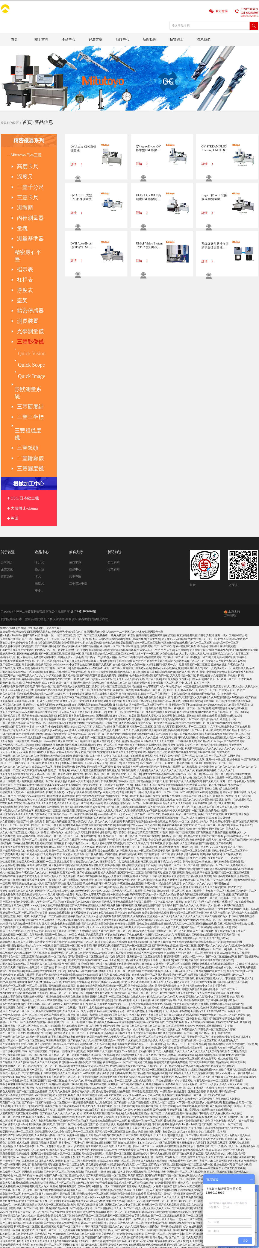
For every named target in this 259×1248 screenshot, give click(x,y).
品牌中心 (122, 39)
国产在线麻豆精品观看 (77, 632)
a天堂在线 (71, 606)
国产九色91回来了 (74, 891)
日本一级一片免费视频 (128, 858)
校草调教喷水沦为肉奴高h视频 (229, 595)
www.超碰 (217, 957)
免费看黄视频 (16, 858)
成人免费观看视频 (80, 975)
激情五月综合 (7, 563)
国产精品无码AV (77, 559)
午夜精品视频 (36, 993)
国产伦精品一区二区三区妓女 (156, 650)
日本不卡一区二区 (148, 541)
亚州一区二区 (115, 599)
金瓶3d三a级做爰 (9, 833)
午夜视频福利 (37, 694)
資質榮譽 (7, 464)
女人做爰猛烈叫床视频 (13, 752)
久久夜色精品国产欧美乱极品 (223, 610)
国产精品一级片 (118, 683)
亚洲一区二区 (180, 906)
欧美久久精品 (168, 781)
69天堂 (178, 749)
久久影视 (169, 840)
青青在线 (98, 1092)
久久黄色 (128, 997)
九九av (251, 679)
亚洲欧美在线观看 (27, 541)
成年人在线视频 (219, 1000)
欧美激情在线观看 (125, 811)
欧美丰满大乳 (240, 807)
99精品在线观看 (217, 982)
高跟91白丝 (195, 902)
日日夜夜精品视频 (187, 621)
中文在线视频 (93, 610)
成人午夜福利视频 (41, 1008)
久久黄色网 (103, 891)
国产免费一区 (161, 563)
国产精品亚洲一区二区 (67, 833)
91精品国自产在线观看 (169, 771)
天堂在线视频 (73, 884)
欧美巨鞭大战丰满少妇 (101, 617)
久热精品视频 (124, 548)
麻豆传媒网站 (205, 1088)
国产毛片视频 (152, 712)
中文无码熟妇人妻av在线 (46, 617)
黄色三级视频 (145, 949)
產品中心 (68, 39)
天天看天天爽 (214, 1139)
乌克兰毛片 (146, 1022)
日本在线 (107, 1066)
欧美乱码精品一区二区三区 (150, 577)
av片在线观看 (79, 1066)
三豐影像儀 (23, 286)
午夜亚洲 (218, 986)
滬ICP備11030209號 (83, 499)
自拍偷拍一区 (46, 522)
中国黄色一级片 (101, 1073)
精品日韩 (134, 603)
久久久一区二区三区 (200, 530)
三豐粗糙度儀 (25, 334)
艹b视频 (112, 595)
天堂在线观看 (105, 738)
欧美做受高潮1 (127, 1026)
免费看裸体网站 (165, 705)
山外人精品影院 (166, 599)
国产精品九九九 (189, 953)
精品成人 (178, 986)
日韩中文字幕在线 (10, 1055)
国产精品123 (240, 1059)
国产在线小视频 (242, 1052)
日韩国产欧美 (233, 1062)
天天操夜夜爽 (176, 760)
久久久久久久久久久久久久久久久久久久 (224, 636)
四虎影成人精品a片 (243, 555)
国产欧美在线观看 (86, 738)
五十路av (138, 679)
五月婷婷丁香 (157, 829)
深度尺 (20, 170)
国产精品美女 (95, 1004)
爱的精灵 (109, 935)
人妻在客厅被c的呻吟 (120, 840)
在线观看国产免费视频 (198, 719)
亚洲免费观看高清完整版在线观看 (82, 712)
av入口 (153, 1077)
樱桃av (156, 555)
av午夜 (246, 723)
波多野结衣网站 (53, 734)
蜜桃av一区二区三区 (11, 909)
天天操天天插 (7, 854)
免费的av (91, 891)
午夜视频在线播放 (200, 1110)
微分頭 (39, 457)
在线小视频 (64, 566)
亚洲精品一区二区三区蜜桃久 (51, 537)
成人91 (96, 975)
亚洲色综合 (121, 942)
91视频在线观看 (31, 946)
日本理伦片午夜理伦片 (72, 1030)
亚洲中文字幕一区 (134, 599)
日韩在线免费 (128, 657)
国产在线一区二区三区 (175, 544)
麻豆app (218, 628)
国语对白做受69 (193, 555)
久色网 (216, 964)
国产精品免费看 (32, 570)
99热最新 (170, 1044)
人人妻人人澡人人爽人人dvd (195, 541)
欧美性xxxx (178, 573)
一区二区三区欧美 (65, 522)
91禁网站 (116, 825)
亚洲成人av (251, 851)
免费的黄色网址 (249, 1033)
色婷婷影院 (116, 917)
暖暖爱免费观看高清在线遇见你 (101, 657)
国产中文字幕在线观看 (82, 792)
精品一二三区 (46, 581)
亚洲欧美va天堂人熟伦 (140, 1128)
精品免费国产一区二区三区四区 (18, 953)
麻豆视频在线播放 (220, 993)
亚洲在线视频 (27, 975)
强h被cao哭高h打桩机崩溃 (48, 705)
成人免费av (185, 836)
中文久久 (174, 581)
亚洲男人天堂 (36, 818)
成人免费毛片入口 (228, 927)
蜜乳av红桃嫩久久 (192, 665)
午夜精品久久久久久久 (117, 570)
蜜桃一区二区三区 (120, 818)
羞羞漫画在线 (119, 931)
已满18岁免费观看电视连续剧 (94, 785)
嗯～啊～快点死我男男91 (159, 865)
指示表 (20, 232)
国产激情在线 (36, 847)
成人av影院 (180, 1135)
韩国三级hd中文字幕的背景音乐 (207, 873)
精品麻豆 (169, 661)
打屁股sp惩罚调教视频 (228, 723)
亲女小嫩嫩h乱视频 (172, 555)
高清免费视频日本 (10, 1128)
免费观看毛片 (42, 701)
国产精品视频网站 (234, 628)
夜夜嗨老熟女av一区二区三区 (209, 836)
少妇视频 (79, 1033)
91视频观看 (6, 807)
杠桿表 (20, 239)
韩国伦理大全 (87, 814)
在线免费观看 (88, 1048)
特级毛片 (6, 730)
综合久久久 (113, 694)
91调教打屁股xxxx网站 (13, 559)
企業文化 (7, 457)
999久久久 (76, 657)
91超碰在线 (151, 774)
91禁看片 (60, 836)
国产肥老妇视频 (31, 960)
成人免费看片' (130, 650)
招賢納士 (176, 39)
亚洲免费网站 (109, 563)
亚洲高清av (217, 544)
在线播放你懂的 (106, 548)
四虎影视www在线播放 (72, 949)
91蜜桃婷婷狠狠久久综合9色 (158, 606)
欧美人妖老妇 (110, 679)
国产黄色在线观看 (228, 1135)
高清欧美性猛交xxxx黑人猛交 (171, 1128)
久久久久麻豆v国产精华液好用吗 (132, 1125)
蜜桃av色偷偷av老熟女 (221, 854)
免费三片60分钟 (183, 734)
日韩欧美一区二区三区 (140, 614)
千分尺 (39, 449)
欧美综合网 (101, 683)
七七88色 (115, 628)
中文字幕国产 (48, 566)
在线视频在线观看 (183, 1117)
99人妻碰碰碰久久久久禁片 (109, 705)
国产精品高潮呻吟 (204, 796)
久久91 (102, 902)
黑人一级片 (6, 683)
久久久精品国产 (9, 1026)
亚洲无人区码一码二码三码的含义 (43, 891)
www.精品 (147, 687)
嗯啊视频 (59, 730)
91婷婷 (72, 818)
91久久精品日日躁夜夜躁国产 (16, 584)
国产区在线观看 (87, 701)
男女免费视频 (24, 668)
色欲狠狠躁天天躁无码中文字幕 (214, 913)
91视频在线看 (44, 895)
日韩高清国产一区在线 (191, 577)
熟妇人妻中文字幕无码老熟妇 (16, 533)
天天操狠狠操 (24, 814)
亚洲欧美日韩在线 (73, 1132)
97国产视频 (234, 643)
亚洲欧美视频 (213, 617)
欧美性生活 (80, 741)
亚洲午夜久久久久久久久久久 (214, 833)
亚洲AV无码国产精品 (68, 639)
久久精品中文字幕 (81, 614)
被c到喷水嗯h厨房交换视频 (157, 935)
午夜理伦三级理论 (54, 884)
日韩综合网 (126, 745)
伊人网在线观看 (182, 698)
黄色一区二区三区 (222, 1073)
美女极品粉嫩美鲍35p (89, 679)
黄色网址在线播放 (117, 964)
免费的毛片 (223, 639)
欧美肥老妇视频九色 (229, 603)
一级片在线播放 (9, 621)
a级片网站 (165, 573)
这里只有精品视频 (131, 573)
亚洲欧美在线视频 (39, 1011)
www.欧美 (22, 639)
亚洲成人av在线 (98, 840)
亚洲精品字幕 (124, 756)
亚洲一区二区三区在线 (13, 957)
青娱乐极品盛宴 (31, 566)
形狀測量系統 (25, 311)
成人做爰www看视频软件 (175, 526)
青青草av (167, 595)
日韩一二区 (238, 862)
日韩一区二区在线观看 (34, 938)
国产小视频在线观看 (88, 760)
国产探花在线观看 (181, 1041)
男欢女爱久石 (43, 862)
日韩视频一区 (135, 1008)
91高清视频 (6, 1033)
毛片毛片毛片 (111, 986)
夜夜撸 (250, 833)
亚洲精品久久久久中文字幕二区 (230, 541)
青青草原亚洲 (234, 829)
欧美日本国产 (101, 862)
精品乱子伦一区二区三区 (79, 1019)
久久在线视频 (53, 1084)
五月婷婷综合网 (238, 522)
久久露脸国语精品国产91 (161, 559)
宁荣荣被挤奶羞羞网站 (90, 588)
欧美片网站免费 (90, 639)
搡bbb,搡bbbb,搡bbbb (11, 522)
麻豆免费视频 (130, 825)
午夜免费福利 (176, 676)
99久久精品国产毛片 (216, 803)
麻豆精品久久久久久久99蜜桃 (157, 628)
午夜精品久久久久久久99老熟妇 (194, 687)
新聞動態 (149, 39)
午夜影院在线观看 (194, 887)
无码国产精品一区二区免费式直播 (191, 738)
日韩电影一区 (98, 599)
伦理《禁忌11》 (9, 927)
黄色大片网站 (234, 858)
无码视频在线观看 (202, 822)
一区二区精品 (59, 844)
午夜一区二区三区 (47, 953)
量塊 (18, 209)
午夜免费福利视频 (29, 1026)
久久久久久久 (225, 657)
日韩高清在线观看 (187, 942)
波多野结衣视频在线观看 (91, 763)
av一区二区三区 (114, 906)
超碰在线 (100, 829)
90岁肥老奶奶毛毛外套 (13, 614)
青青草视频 (125, 679)
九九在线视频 (69, 913)
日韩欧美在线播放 (21, 771)
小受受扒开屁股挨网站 (184, 891)
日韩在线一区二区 (10, 796)
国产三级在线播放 (45, 533)
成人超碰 (64, 953)
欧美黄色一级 (68, 760)
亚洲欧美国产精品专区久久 (162, 836)
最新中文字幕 (237, 949)
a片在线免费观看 (228, 676)
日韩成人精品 (46, 1048)
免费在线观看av (166, 610)
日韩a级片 (123, 668)
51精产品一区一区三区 (225, 530)
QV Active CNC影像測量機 (83, 146)
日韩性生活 (163, 646)
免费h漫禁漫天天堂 (65, 588)
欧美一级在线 (242, 683)
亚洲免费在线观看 (91, 537)
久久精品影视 (218, 563)
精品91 (137, 851)
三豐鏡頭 (22, 341)
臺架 (18, 255)
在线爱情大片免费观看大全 (169, 1048)
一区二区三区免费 (11, 1106)
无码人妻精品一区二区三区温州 (86, 844)
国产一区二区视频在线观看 (221, 844)
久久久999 (245, 1081)
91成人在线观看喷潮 (43, 1139)
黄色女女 (188, 712)
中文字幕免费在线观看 (145, 1004)
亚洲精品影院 (7, 1132)
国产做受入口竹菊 (209, 825)
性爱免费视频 (155, 840)
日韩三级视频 (156, 1044)
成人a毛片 (128, 701)
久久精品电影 (133, 927)
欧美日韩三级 (151, 719)
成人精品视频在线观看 (222, 756)
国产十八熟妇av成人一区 (217, 555)
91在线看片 (71, 895)
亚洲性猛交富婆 (197, 979)
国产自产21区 (235, 734)
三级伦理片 (220, 1081)
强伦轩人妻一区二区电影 (25, 665)
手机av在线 (191, 592)
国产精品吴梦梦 (232, 741)
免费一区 (109, 676)
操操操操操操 (109, 1059)
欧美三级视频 (68, 902)
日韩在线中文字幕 (77, 847)
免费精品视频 (161, 800)
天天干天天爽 (7, 639)
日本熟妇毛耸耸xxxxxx (82, 603)
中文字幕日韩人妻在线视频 (168, 789)
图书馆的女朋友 (188, 1000)
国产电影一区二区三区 (57, 555)
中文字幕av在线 (196, 672)
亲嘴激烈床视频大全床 (126, 814)
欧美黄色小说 (195, 1019)
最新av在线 (42, 625)
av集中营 (205, 953)
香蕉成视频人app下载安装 (145, 698)
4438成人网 (139, 840)
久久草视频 (6, 588)
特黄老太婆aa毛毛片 (52, 719)
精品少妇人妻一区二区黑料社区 (162, 917)
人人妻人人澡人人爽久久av (242, 573)
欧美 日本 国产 (179, 873)
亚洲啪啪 (87, 964)
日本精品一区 (56, 938)
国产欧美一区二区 (134, 1139)
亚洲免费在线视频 (169, 1015)
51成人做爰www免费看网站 (97, 1084)
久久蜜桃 (203, 891)
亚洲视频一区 (73, 541)
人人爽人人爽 (110, 698)
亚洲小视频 (233, 646)
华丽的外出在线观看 (210, 625)
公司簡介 (7, 449)
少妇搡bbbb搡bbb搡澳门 (186, 1011)
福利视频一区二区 (200, 544)
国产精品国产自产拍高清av (50, 1121)
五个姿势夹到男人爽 (11, 741)
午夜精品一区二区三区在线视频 (138, 690)
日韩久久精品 (238, 1088)
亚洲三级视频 (103, 603)
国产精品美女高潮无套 (133, 847)
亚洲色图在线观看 (205, 811)
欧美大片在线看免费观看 (102, 559)
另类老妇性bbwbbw (178, 1073)
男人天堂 (169, 537)
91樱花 (169, 584)
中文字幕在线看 (151, 858)
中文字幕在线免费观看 (82, 552)
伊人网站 (116, 865)
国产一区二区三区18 (50, 935)
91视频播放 (238, 931)
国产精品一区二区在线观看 (127, 778)
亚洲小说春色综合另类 (105, 719)
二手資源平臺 (78, 471)
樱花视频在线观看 (51, 745)
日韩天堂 (158, 851)
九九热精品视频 (128, 610)
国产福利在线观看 (214, 665)
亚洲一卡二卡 (227, 668)
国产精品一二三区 (10, 552)
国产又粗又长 (211, 668)
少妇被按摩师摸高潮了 (132, 781)
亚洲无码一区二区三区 (130, 760)
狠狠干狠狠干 (199, 1070)
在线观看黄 (154, 595)
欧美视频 (74, 854)
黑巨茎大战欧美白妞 (211, 1022)
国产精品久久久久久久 (186, 792)
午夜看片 (86, 833)
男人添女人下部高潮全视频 (57, 807)
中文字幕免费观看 (215, 880)
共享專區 (75, 464)
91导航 (64, 774)
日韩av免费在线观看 (143, 818)
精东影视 (133, 522)
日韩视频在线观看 (69, 825)
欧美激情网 (250, 709)
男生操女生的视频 (152, 661)
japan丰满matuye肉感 (211, 592)
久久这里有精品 (243, 687)
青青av (234, 712)
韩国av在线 (200, 679)
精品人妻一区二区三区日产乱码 (148, 924)
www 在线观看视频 (52, 887)
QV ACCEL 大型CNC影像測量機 (81, 194)
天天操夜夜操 (211, 840)
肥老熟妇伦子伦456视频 (96, 931)
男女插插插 (95, 690)
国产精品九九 (7, 555)
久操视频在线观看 (24, 862)
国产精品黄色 (84, 716)
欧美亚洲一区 (215, 1121)
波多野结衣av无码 (213, 1026)
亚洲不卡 (172, 577)
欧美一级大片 (110, 1026)
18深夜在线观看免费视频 (213, 621)
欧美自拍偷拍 (19, 869)
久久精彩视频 (189, 654)
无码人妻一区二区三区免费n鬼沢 (78, 526)
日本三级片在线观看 (129, 643)
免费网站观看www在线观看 (87, 555)
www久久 (36, 792)
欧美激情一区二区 (10, 1081)
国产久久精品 (89, 811)
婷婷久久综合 (140, 763)
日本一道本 (96, 643)
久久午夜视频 (98, 694)
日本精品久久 (165, 749)
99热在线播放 (160, 709)
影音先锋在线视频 (129, 749)
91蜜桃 (38, 734)
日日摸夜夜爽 (110, 610)
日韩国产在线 (206, 723)
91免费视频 (47, 646)
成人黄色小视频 (36, 767)
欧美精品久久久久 (92, 935)
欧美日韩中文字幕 (83, 876)
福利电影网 (207, 909)
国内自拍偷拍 (151, 895)
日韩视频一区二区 (29, 745)
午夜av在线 (135, 625)
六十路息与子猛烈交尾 (160, 1135)
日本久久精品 (167, 1106)
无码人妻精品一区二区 (183, 563)
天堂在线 (109, 1004)
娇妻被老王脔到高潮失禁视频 (112, 734)
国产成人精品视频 (169, 1092)
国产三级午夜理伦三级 (128, 800)
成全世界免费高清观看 (91, 822)
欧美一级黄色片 (60, 657)
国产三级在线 (58, 625)
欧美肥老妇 (219, 573)
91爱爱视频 (231, 701)
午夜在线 (184, 898)
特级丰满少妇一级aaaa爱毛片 (83, 997)
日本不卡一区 (201, 570)
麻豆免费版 (68, 683)
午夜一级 (150, 771)
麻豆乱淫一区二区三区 (47, 698)
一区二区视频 (199, 698)
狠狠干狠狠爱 (73, 1044)
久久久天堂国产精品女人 (137, 588)
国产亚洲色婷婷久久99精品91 (65, 796)
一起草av (53, 1106)
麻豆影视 (63, 603)
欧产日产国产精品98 (53, 1099)
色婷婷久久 (36, 555)
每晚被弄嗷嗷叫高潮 (219, 931)
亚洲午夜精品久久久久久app (81, 803)
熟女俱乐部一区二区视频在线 (96, 1095)
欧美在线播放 (185, 1033)
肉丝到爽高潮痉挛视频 (65, 862)
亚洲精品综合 (211, 606)
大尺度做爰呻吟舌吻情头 (26, 811)
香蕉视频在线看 (36, 679)
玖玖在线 (50, 818)
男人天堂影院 (74, 771)
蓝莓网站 (236, 1106)
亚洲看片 (34, 606)
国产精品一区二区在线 (28, 650)
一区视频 (5, 771)
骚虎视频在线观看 (24, 595)
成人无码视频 (111, 690)
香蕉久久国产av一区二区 (26, 1099)
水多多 (189, 570)
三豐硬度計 (23, 318)
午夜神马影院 (64, 876)
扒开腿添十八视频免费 (160, 847)
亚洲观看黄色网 (50, 1114)
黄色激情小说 (229, 581)
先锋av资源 (23, 555)
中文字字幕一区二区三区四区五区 (87, 595)
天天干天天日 (161, 1022)
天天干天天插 (162, 873)
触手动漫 (5, 869)
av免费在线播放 (169, 541)
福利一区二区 (194, 840)
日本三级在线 (201, 734)
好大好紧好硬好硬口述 (52, 858)
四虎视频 (203, 993)
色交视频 (213, 679)
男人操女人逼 (7, 865)
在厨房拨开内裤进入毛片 (137, 555)
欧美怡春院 (233, 880)
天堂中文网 (153, 526)
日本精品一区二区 (171, 723)
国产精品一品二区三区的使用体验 (148, 592)
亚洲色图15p (107, 1015)
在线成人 (91, 993)
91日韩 (210, 705)
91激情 (223, 1015)
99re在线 (153, 745)
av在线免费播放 (47, 603)
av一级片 (201, 632)
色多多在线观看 (241, 840)
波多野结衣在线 (198, 854)
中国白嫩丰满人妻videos (13, 1011)
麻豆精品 (206, 814)
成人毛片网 (6, 595)
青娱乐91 (207, 749)
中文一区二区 (164, 679)
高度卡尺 (22, 162)
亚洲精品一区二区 (10, 800)
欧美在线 (94, 668)
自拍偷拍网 (145, 938)
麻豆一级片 (62, 570)
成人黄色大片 (240, 526)
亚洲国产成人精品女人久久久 (16, 774)
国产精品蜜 (120, 989)
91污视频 (137, 617)
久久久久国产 (19, 993)
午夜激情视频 (7, 1095)
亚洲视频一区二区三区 (168, 665)
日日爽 (32, 895)
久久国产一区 (176, 636)
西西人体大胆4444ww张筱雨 (228, 1114)
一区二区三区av (228, 876)
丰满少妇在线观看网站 (111, 526)
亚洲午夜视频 (242, 763)
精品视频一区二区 (176, 862)
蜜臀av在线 (46, 909)
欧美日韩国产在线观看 (74, 584)
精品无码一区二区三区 (215, 661)
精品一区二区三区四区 (218, 807)
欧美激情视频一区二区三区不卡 (166, 570)
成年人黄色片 (120, 603)
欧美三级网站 (151, 979)
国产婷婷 (243, 785)
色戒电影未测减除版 (140, 563)
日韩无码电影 (81, 694)
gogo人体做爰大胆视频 (74, 617)
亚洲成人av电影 (144, 1048)
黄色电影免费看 (9, 548)
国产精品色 (139, 960)
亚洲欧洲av (52, 1037)
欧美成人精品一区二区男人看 (148, 862)
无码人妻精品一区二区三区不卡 (230, 738)
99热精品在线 (7, 763)
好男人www (137, 712)
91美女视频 (89, 796)
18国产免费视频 (250, 646)
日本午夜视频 (157, 730)
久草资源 (61, 818)
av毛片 (128, 917)
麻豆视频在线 (148, 749)
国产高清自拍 (166, 774)
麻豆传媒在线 (81, 643)
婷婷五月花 (124, 595)
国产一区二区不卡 (164, 533)
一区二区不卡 (194, 606)
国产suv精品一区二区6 (39, 610)
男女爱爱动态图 (175, 763)
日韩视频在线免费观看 (220, 1095)
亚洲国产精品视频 (110, 913)
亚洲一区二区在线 (140, 767)
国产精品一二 (92, 544)
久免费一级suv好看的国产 (146, 552)
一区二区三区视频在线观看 (51, 595)
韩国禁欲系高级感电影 (170, 617)
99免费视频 (76, 1059)
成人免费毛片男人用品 (237, 1022)
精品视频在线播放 (206, 657)
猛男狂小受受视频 (191, 1015)
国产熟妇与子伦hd (146, 716)
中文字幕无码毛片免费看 (36, 657)
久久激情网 (182, 537)
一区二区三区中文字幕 (34, 800)
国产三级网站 (7, 836)
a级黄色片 (154, 1114)
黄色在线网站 (24, 687)
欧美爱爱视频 (24, 781)
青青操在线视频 (171, 683)
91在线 (142, 581)
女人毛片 (116, 796)
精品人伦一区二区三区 (32, 749)
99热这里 (220, 646)
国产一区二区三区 (88, 836)
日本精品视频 (246, 1008)
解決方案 (95, 39)
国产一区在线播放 (36, 840)
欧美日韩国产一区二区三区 (194, 552)
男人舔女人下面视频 (224, 865)
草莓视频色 (168, 701)
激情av (155, 964)
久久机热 (16, 592)
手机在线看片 (34, 964)
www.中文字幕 (173, 807)
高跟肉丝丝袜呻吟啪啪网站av (86, 570)
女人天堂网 (66, 1037)
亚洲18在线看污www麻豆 (105, 869)
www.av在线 (32, 683)
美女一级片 (152, 781)
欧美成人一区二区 (42, 654)
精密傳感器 (23, 263)
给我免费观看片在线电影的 (135, 709)
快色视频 (82, 1081)
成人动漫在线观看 (115, 844)
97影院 (18, 690)
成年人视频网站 (184, 968)
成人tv (200, 880)
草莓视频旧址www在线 (44, 628)
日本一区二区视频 (43, 836)
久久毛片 (192, 745)
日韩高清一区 (67, 1106)
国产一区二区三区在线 (125, 723)
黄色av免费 (172, 730)
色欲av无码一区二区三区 (66, 1041)
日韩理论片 (103, 796)
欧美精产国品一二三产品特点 (224, 745)
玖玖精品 (251, 964)
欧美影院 (97, 1110)
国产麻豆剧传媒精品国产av (154, 825)
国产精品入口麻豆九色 (161, 1052)
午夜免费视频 (70, 734)
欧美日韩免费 (222, 705)
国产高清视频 (70, 986)
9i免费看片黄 (190, 825)
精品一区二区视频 (186, 701)
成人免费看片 (51, 1125)
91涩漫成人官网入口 (38, 676)
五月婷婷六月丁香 (10, 603)
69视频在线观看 (175, 909)
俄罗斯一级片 (170, 552)
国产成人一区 (212, 566)
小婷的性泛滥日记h (11, 544)
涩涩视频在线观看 (122, 785)
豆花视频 (72, 836)
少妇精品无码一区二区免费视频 (125, 774)
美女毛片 (190, 632)
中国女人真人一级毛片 (150, 537)
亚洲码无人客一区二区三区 (191, 614)
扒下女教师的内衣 (48, 741)
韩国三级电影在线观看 (174, 530)
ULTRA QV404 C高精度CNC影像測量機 (148, 195)
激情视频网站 (145, 533)
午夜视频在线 (121, 895)
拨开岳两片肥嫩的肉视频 (243, 537)
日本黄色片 (30, 741)
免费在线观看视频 (153, 584)
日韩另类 (134, 683)
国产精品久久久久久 (11, 949)
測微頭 (20, 193)
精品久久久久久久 (117, 902)
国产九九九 (232, 716)
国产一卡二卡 (123, 617)
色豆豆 (4, 898)
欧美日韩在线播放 (136, 526)
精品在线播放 (7, 1084)
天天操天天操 (159, 668)
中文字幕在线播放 (149, 723)
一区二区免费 (203, 595)
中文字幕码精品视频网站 (147, 544)
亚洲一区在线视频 (37, 1077)
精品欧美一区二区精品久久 (102, 672)
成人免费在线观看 (62, 982)
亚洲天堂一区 (7, 541)
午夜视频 (46, 920)
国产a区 (134, 909)
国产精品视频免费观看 (198, 763)
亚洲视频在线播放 (239, 1030)
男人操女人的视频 (231, 1103)
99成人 (107, 778)
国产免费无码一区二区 (156, 741)
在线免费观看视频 (59, 800)
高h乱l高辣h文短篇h (133, 752)
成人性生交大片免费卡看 (121, 1037)
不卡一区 (82, 1026)
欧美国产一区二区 (10, 989)
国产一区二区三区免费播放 (92, 522)
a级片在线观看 (244, 756)
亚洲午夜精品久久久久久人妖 (187, 646)
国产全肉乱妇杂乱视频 (141, 873)
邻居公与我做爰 (132, 687)
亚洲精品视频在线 (217, 632)
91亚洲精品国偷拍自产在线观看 (93, 592)
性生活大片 (23, 1132)
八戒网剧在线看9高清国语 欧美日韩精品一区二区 (28, 573)
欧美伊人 (160, 931)
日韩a (148, 1139)
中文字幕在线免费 (56, 829)
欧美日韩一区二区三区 (119, 1041)
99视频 (55, 676)
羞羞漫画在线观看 (223, 683)
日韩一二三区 (71, 1048)
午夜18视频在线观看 (94, 971)
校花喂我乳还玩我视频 (47, 530)
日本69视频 (139, 756)
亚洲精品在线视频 (39, 844)
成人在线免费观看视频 (173, 895)
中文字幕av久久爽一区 (223, 767)
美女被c (210, 548)
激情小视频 (201, 756)
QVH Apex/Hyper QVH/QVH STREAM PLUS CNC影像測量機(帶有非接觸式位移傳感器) (84, 242)
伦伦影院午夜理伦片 (76, 851)
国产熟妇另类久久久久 (81, 709)
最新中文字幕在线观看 (160, 548)
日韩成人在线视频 (116, 829)
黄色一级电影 (198, 1066)
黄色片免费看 (184, 781)
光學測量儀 (23, 278)
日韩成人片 (244, 617)
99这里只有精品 (146, 639)
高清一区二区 (80, 880)
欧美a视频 (5, 1139)
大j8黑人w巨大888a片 (103, 566)
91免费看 (69, 781)
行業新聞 (114, 457)
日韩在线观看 (7, 895)
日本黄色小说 (160, 1125)
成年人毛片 (184, 1070)
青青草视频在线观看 (52, 606)
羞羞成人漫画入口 (151, 603)
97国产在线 (47, 854)
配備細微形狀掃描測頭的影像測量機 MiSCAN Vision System (215, 243)
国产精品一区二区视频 (100, 654)
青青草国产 (245, 712)
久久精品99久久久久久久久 (230, 818)
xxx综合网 (237, 891)
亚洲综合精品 (7, 705)
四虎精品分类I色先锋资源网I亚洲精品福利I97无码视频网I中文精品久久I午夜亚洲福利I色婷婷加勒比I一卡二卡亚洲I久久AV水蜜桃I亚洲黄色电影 (81, 519)
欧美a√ (144, 909)
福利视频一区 (111, 1135)
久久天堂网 (236, 884)
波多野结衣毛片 (200, 709)
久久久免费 (81, 840)
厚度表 (20, 247)
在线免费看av (139, 570)
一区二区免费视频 (196, 931)
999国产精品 (230, 617)
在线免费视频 (7, 1073)
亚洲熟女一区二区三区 (101, 584)
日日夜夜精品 (93, 756)
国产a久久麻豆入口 (137, 730)
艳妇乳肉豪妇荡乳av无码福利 (190, 584)
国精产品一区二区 (246, 778)
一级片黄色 (191, 989)
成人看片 (138, 917)
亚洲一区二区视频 (220, 781)
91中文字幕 (110, 643)
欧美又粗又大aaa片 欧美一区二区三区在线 (52, 716)
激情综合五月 (7, 803)
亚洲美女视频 (219, 552)
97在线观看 (6, 690)
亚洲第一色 (238, 833)
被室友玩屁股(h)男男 (130, 741)
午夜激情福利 (84, 818)
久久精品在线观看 (124, 1084)
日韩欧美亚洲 (206, 522)
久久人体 (124, 698)
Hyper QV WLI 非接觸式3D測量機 (214, 194)
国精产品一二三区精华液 (84, 1077)
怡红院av (232, 887)
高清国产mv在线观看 (126, 938)
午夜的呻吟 (121, 584)
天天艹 (52, 979)
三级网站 (70, 873)
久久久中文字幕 (9, 599)
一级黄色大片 (21, 628)
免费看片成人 (7, 687)
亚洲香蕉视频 (170, 566)
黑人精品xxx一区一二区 (236, 625)
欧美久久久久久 (51, 650)
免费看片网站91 (46, 592)
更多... (39, 478)
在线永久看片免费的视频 (14, 884)
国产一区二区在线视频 (196, 1103)
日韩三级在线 (221, 771)
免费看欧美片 (238, 752)
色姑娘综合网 (116, 957)
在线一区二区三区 (130, 986)
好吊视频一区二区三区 (47, 584)
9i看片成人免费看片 (78, 625)
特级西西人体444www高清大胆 (17, 625)
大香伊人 (184, 566)
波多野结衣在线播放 (11, 891)
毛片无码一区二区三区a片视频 (212, 712)
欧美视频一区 (149, 1092)
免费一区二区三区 (239, 621)
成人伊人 (38, 771)
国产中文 (180, 606)
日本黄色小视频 (31, 646)
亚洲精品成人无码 (220, 891)
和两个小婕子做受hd (98, 1070)
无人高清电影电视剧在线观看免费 (208, 537)
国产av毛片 (139, 548)
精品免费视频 (249, 957)
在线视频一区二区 (56, 767)
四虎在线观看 (193, 778)
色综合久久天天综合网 (78, 719)
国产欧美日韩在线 (235, 544)
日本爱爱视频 (78, 800)
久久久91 (166, 803)
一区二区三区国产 (129, 646)
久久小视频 (227, 1041)
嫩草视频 (244, 701)
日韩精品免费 (190, 723)
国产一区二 (188, 643)
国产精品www (231, 1066)
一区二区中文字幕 (27, 822)
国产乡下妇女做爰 (147, 1037)
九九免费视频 (133, 705)
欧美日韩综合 (192, 636)
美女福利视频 (55, 781)
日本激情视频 (29, 552)
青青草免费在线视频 (192, 1084)
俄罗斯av (66, 650)
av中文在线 (218, 829)
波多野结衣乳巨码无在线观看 (16, 1022)
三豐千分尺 (23, 178)
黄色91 (4, 716)
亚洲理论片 (29, 592)
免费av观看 (89, 548)
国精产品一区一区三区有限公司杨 (73, 909)
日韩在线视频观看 (216, 672)
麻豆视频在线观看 (59, 752)
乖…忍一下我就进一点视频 (198, 975)
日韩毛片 (233, 1081)
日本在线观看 (48, 960)
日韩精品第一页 (227, 979)
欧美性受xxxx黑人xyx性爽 (90, 1088)
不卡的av (202, 533)
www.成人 (19, 840)
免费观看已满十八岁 (73, 530)
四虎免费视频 (7, 822)
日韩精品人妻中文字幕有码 (66, 931)
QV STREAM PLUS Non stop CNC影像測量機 (214, 146)
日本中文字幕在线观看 (242, 803)
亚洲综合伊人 (150, 927)
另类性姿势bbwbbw (81, 953)
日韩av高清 (196, 566)
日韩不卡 (130, 1088)
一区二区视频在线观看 (13, 610)
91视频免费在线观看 (199, 957)
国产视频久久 (217, 716)
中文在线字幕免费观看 (55, 792)
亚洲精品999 (85, 606)
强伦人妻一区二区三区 (51, 1044)
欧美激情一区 (227, 606)
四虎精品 (211, 935)
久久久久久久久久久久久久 (15, 654)
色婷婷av (123, 632)
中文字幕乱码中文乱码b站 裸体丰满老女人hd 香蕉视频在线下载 (50, 672)
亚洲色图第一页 (147, 610)
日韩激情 (79, 756)
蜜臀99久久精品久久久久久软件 (118, 639)
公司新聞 (114, 449)
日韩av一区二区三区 (59, 880)
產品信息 (37, 121)
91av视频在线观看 (186, 533)
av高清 (241, 964)
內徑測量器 (23, 201)
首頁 (14, 39)
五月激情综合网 (128, 581)
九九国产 (151, 599)
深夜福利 (92, 800)
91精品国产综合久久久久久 (15, 617)
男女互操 (134, 902)
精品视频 (218, 687)
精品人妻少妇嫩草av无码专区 (71, 668)
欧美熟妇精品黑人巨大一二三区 (176, 811)
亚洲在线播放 (235, 1048)
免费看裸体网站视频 (156, 760)
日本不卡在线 (142, 636)
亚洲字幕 (86, 825)
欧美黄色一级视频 (123, 577)
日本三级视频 (184, 1030)
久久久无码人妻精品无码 (130, 566)
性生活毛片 (160, 643)
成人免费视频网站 (228, 946)
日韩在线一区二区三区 (176, 1066)
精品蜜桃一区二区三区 (128, 935)
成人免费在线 (77, 774)
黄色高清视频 (124, 851)
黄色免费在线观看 (147, 811)
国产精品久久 (205, 628)
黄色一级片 (130, 541)
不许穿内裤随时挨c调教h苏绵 (81, 938)
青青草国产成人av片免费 (166, 588)
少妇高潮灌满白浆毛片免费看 (46, 577)
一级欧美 (165, 979)
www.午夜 (5, 1099)
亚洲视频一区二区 (118, 971)
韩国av (92, 646)
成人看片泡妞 (155, 694)
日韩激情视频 (220, 719)
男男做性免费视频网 (30, 621)
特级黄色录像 (54, 563)
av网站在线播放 (65, 592)
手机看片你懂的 (245, 668)
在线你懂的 (92, 1015)
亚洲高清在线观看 (37, 752)
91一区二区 (211, 577)
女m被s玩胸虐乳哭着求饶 (49, 632)
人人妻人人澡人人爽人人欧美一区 (228, 971)
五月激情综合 (239, 938)
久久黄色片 (189, 771)
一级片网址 (140, 745)
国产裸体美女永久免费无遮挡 (74, 573)
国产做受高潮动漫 (89, 563)
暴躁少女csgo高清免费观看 (225, 895)
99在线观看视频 (9, 749)
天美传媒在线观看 (10, 526)
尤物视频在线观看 (58, 1077)
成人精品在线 (101, 953)
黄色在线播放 (56, 873)
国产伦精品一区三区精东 (46, 1004)
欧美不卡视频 (137, 632)
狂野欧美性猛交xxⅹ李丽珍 (61, 679)
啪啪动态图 (144, 946)
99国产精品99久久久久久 (165, 785)
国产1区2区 (119, 614)
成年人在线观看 (248, 800)
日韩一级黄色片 (36, 957)
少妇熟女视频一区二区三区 (116, 544)
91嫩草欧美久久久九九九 (31, 563)
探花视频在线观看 (150, 683)
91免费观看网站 (247, 767)
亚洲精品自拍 (187, 785)
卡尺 (38, 464)
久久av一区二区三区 (11, 712)
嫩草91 (229, 687)
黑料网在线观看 (207, 639)
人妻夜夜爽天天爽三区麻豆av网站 (33, 588)
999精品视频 (186, 884)
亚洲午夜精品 (175, 632)
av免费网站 (136, 895)
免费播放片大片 (238, 719)
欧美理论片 (234, 898)
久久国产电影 (228, 964)
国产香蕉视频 (223, 730)
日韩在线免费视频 (23, 730)
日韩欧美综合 (221, 749)
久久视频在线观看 (87, 902)
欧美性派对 (186, 581)
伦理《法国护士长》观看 (213, 789)
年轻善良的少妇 (117, 727)
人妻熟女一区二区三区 (141, 738)
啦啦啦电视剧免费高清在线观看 (157, 522)
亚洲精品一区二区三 (184, 833)
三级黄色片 (61, 581)
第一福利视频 (200, 716)
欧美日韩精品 (117, 1106)
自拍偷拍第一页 (122, 552)
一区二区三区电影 (119, 884)
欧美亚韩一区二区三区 (204, 526)
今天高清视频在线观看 (93, 727)
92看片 (164, 719)
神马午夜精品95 (192, 749)
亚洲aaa (190, 603)
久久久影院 (200, 884)
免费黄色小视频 (217, 698)
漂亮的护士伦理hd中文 (207, 581)
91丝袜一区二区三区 (217, 968)
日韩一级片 (44, 1095)
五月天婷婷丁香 (73, 887)
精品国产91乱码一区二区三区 (16, 1019)
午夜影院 (40, 971)
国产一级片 (102, 917)
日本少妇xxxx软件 (138, 829)
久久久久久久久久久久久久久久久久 (235, 654)
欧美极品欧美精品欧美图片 (118, 530)
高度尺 (39, 471)
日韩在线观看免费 (186, 628)
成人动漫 (225, 840)
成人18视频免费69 (10, 760)
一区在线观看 (34, 559)
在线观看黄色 (227, 533)
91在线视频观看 (195, 676)
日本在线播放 (120, 592)
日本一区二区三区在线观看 (64, 727)
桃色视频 (244, 694)
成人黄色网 (48, 570)
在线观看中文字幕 (214, 1019)
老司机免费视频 (113, 588)
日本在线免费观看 (161, 1011)
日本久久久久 (141, 672)
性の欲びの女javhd (31, 833)
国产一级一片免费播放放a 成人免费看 (43, 636)
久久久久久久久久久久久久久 (191, 938)
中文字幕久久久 (101, 825)
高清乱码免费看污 (179, 1110)
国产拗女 (40, 829)
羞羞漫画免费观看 (187, 522)
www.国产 (41, 614)
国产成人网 (149, 617)
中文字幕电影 (215, 614)
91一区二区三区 (154, 1008)
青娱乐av (147, 851)
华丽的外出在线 (91, 1044)
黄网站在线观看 (68, 1073)
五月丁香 (56, 712)
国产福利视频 (251, 727)
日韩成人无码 (214, 1066)
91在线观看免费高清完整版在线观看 (44, 997)
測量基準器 (23, 216)
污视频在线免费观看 (233, 1055)
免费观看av (234, 672)
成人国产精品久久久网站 (224, 800)
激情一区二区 (80, 690)
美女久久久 (101, 709)
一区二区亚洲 (98, 625)
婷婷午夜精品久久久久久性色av (178, 880)
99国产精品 (249, 584)
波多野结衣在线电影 (55, 559)
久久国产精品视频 (88, 533)
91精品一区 (94, 621)
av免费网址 (147, 665)
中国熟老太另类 (198, 906)
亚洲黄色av (153, 803)
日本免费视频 (206, 654)
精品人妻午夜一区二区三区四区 (224, 727)
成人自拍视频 (65, 628)
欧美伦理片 (35, 884)
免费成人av (115, 1132)
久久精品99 (195, 1026)
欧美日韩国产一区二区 (37, 712)
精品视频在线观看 (10, 636)
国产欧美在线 (29, 603)
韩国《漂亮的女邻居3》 (13, 818)
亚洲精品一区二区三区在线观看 (145, 844)
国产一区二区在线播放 (34, 727)
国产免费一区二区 (211, 1011)
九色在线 (81, 1004)
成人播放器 (69, 763)
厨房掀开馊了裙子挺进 (237, 1026)
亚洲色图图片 (238, 749)
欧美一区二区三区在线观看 (236, 566)
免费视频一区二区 (213, 588)
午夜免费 (208, 778)
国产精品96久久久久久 (107, 1055)
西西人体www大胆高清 (165, 946)
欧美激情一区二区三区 (77, 577)
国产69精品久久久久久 (181, 960)
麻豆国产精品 (94, 924)
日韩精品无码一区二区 (81, 829)
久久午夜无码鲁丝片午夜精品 (225, 584)
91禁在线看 (108, 712)
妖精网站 (245, 909)
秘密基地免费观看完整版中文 (39, 544)
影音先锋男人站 (177, 924)
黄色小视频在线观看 (91, 986)
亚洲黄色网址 (142, 785)
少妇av (224, 825)
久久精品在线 (159, 636)
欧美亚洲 (54, 760)
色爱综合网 (139, 836)
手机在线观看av (135, 822)
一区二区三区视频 (140, 734)
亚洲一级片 (221, 522)
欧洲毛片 (147, 643)
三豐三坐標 (23, 326)
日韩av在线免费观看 (55, 621)
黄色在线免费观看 (220, 862)
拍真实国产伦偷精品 (222, 953)
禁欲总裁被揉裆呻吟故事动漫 (226, 709)
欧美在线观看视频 (172, 712)
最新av (4, 570)
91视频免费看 (68, 785)
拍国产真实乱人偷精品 (241, 559)
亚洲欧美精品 (61, 654)
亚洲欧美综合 (119, 880)
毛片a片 (60, 1139)
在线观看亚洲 (64, 1143)
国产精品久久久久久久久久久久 (18, 643)
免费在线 (99, 716)
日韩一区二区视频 (183, 679)
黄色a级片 (141, 1084)
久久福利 (5, 665)
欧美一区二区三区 (70, 964)
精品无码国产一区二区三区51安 (76, 1055)
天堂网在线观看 (43, 730)
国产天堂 (162, 639)
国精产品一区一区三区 (188, 661)
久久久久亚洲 (7, 581)
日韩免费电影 (96, 741)
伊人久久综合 (192, 909)
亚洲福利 (181, 745)
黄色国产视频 (51, 902)
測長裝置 (22, 270)
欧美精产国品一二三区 (64, 701)
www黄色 (96, 778)
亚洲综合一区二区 (45, 778)
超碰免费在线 (7, 781)
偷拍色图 (220, 858)
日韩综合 (137, 979)
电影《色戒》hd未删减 (102, 851)
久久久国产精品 (211, 774)
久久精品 (142, 657)
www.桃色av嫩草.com (109, 701)
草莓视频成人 (183, 822)
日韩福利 (213, 533)
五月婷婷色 (6, 1062)
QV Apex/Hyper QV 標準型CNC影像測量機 (148, 146)
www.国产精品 (218, 734)
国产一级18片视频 (88, 913)
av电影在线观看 (112, 982)
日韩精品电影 (153, 898)
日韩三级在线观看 (206, 603)
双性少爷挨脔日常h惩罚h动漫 (100, 771)
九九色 (213, 1135)
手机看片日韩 (235, 563)
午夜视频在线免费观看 (238, 588)
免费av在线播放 (134, 1121)
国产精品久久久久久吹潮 (131, 559)
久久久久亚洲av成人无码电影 (159, 625)
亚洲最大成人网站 (117, 625)
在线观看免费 (157, 909)
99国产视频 (205, 986)
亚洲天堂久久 (24, 836)
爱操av (17, 785)
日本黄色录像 (60, 920)
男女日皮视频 (21, 1008)
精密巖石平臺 (25, 224)
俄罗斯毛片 (182, 610)
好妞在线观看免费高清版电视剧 (168, 672)
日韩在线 (176, 825)
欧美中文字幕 (21, 792)
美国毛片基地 (24, 705)
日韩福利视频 (157, 763)
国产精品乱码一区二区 (130, 1110)
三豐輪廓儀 (23, 349)
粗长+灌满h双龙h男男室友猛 (228, 942)
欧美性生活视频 (76, 1022)
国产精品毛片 (223, 548)
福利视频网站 (216, 906)
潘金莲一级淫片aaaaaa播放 (157, 986)
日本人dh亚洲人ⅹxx (184, 858)
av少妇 (56, 785)
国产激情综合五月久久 (59, 694)
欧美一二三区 (119, 1008)
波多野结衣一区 (9, 1037)
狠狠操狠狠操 (113, 752)
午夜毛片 (19, 683)
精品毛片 (174, 953)
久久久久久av (43, 756)
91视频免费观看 (248, 1092)
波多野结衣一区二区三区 (106, 573)
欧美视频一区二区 (200, 1073)
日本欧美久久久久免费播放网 (16, 537)
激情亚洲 (49, 865)
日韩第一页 (114, 650)
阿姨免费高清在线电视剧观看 (119, 537)
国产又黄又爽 (104, 552)
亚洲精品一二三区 (76, 636)
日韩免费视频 (182, 650)
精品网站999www (98, 847)
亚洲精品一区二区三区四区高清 (118, 533)
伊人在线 (248, 858)
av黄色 (60, 851)
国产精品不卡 (206, 920)
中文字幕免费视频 (245, 854)
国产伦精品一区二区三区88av (231, 599)
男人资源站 (102, 628)
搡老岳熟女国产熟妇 (142, 621)
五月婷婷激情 (70, 563)
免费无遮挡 (182, 727)
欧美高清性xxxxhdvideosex (53, 552)
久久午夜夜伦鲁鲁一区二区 (50, 1022)
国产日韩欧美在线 (166, 621)
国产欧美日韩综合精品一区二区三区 (102, 541)
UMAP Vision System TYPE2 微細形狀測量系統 (149, 243)
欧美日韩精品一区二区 (184, 1088)
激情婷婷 (78, 650)
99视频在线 (203, 767)
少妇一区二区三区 (98, 1081)
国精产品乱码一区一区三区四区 (37, 548)
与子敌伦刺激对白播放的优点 (174, 716)
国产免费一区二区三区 (56, 1059)
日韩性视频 (203, 563)
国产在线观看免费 (27, 581)
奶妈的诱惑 (69, 869)
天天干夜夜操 (143, 887)
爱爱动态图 (29, 880)
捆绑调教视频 (171, 844)
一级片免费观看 (118, 522)
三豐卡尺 (22, 185)
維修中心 (75, 457)
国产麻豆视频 (153, 566)
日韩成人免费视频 (187, 625)
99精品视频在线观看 (227, 909)
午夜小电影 (82, 1106)
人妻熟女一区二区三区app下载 (105, 636)
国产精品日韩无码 (84, 807)
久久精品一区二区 (157, 953)
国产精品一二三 (120, 891)
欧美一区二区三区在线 (24, 935)
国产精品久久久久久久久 (14, 924)
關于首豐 (41, 39)
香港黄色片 (148, 705)
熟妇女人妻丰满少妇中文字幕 (16, 530)
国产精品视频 (207, 730)
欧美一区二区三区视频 (147, 530)
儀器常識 (75, 449)
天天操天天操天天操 (95, 650)
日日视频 (181, 1044)
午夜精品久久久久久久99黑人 (161, 884)
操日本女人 (110, 1110)
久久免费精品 (138, 803)
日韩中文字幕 (239, 679)
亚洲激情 (160, 975)
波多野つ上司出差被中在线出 (95, 895)
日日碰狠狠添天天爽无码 (91, 873)
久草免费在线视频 (101, 577)
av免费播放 (35, 1070)
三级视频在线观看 (103, 606)
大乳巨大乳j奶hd (102, 614)
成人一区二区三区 (107, 646)
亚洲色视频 (6, 862)
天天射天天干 (193, 1125)
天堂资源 (128, 636)
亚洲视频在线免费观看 (199, 573)
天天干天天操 (51, 526)
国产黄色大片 (206, 599)
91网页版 (5, 592)
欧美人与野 (224, 526)
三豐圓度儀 (23, 357)
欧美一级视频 (183, 1055)
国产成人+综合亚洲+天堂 (190, 559)
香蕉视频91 (168, 982)
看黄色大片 (28, 1117)
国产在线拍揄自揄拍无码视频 (102, 665)
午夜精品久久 (235, 552)
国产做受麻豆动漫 (99, 880)
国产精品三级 (174, 975)
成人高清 (150, 679)
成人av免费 (238, 548)
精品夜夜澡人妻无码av (13, 825)
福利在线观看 (37, 709)
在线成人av (136, 884)
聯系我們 (204, 39)
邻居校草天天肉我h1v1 (13, 679)
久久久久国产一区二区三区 (211, 643)
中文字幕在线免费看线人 (167, 1139)
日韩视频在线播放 (96, 1030)
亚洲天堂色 (235, 632)
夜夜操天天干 (197, 727)
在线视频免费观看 (45, 876)
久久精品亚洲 (170, 1000)
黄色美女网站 (74, 1099)
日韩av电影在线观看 (96, 1132)
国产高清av (30, 522)
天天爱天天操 (251, 1103)
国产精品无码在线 (66, 533)
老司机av (130, 957)
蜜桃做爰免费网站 (216, 559)
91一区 (84, 1139)
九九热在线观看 (204, 960)
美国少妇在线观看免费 (241, 789)
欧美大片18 (51, 993)
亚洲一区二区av (113, 555)
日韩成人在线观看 (10, 566)
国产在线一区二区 (96, 774)
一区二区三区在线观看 (177, 851)
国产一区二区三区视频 (51, 541)
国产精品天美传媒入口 (13, 738)
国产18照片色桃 (9, 745)
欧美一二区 (230, 785)
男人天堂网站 (42, 931)
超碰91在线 (15, 570)
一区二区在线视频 (157, 581)
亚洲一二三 (7, 650)
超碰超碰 (123, 563)
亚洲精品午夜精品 (41, 1041)
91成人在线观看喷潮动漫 (88, 982)
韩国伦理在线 (239, 811)
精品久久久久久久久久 (69, 548)
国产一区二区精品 (32, 526)
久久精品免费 (93, 530)
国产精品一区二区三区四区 (143, 880)
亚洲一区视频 (7, 668)
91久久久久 (149, 1030)
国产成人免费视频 (70, 676)
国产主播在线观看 (10, 646)
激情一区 (74, 537)
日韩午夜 (119, 654)
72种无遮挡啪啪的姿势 (146, 876)
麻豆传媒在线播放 (187, 599)
